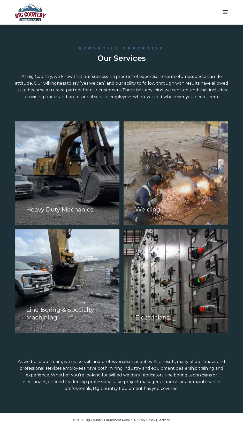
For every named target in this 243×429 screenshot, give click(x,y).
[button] (225, 12)
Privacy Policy (144, 420)
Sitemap (164, 420)
